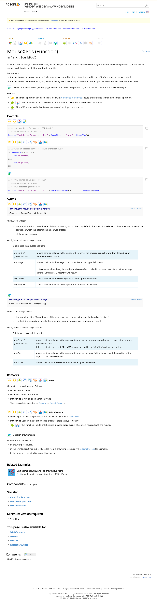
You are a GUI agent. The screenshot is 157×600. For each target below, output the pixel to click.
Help (9, 28)
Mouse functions (88, 28)
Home (126, 12)
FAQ (59, 588)
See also (146, 51)
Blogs (65, 588)
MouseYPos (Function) (20, 503)
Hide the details (136, 211)
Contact (106, 588)
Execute (42, 404)
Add (29, 556)
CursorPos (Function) (20, 499)
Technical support (93, 588)
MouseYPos (74, 418)
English (142, 12)
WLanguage (18, 28)
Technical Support (77, 588)
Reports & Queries (19, 546)
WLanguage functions (33, 28)
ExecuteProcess (56, 404)
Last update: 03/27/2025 (141, 576)
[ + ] (18, 476)
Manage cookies (117, 588)
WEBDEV (14, 542)
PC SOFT (36, 588)
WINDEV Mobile (17, 534)
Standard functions (53, 28)
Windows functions (71, 28)
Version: (27, 11)
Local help (147, 579)
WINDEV (14, 538)
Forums (52, 588)
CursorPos (66, 97)
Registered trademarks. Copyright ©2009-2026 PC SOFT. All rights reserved (78, 593)
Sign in (134, 12)
